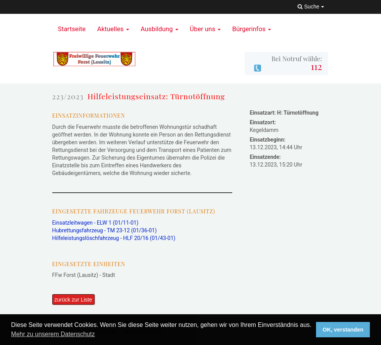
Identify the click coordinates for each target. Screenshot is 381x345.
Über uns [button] (205, 29)
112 (316, 66)
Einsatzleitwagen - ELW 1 (95, 223)
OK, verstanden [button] (343, 330)
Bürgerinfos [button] (251, 29)
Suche (311, 6)
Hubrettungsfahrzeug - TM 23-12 (104, 230)
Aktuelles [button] (113, 29)
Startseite (72, 29)
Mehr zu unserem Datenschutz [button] (53, 334)
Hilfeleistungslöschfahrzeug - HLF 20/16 (114, 238)
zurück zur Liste (73, 300)
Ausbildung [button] (159, 29)
